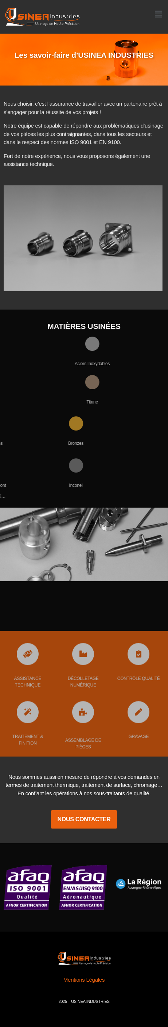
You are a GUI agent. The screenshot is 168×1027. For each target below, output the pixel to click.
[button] (158, 14)
